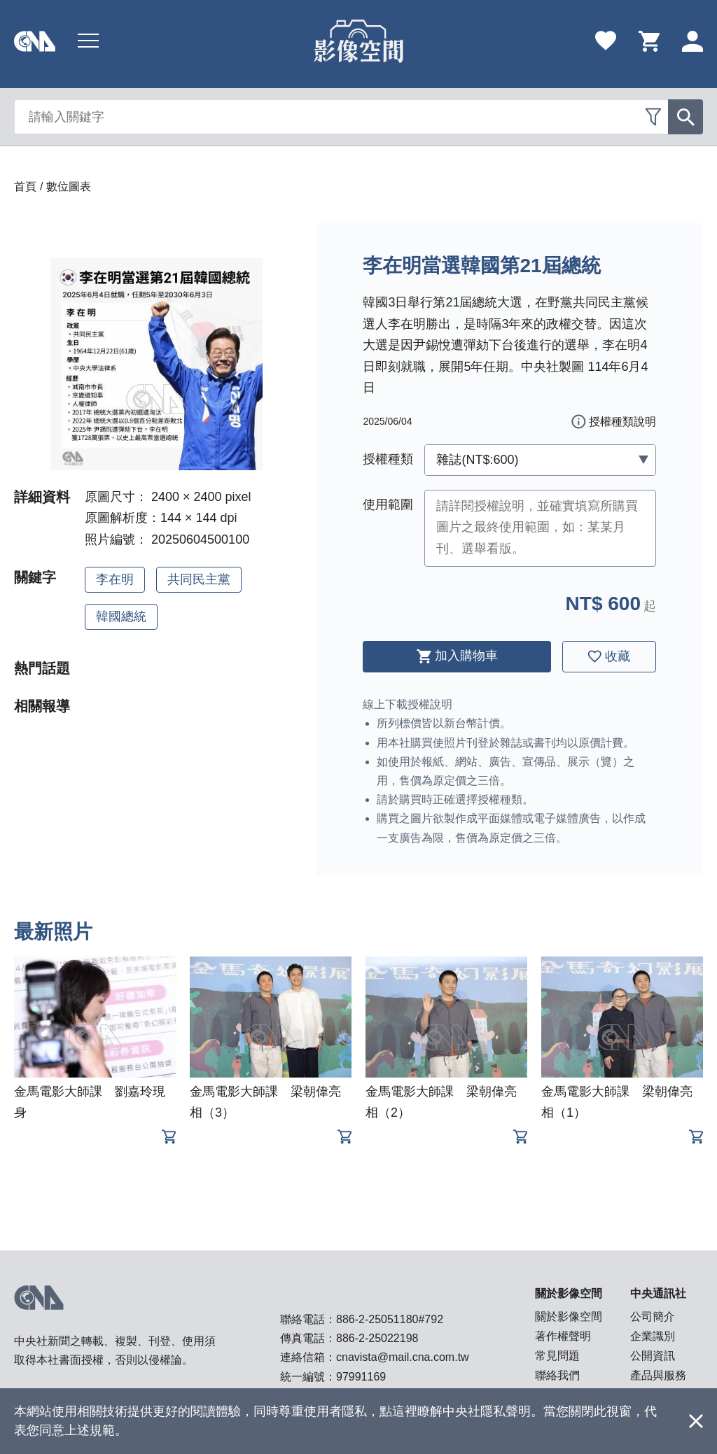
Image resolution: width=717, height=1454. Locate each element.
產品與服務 (658, 1375)
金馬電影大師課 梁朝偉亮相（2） (441, 1102)
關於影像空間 (568, 1316)
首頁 (25, 186)
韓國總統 (121, 616)
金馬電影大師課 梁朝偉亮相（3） (265, 1102)
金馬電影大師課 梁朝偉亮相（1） (616, 1102)
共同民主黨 (198, 579)
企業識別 (652, 1336)
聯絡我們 (557, 1375)
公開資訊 (652, 1356)
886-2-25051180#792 (389, 1319)
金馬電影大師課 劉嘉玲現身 (89, 1102)
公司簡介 (652, 1316)
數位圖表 (68, 186)
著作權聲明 (563, 1336)
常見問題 (557, 1356)
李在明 (115, 579)
